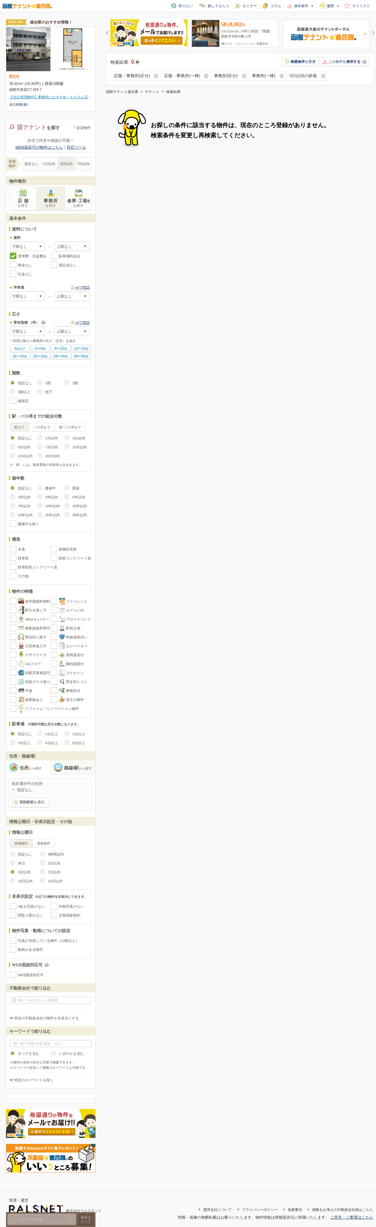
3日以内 (66, 164)
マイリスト (361, 6)
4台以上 (51, 743)
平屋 (28, 691)
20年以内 (25, 515)
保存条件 (301, 6)
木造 (21, 549)
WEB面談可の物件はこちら (39, 147)
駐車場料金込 (69, 256)
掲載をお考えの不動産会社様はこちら (342, 1210)
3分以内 (78, 438)
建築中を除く (28, 524)
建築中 (50, 488)
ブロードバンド (78, 619)
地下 (48, 392)
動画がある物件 (30, 949)
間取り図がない (30, 915)
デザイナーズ (36, 655)
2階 (75, 383)
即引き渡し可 (36, 610)
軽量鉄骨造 (68, 549)
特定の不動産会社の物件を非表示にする (46, 1018)
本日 (21, 863)
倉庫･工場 (78, 202)
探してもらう (218, 6)
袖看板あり (34, 700)
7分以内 (51, 447)
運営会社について (217, 1210)
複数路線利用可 (37, 628)
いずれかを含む (71, 1053)
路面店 (23, 401)
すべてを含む (28, 1053)
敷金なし (25, 265)
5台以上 (78, 743)
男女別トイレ (76, 682)
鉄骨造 (23, 558)
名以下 (19, 348)
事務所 (51, 202)
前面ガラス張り (37, 682)
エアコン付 (75, 610)
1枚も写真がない (31, 906)
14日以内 (55, 881)
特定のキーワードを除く (34, 1080)
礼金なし (25, 274)
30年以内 (79, 515)
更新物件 (43, 843)
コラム (275, 6)
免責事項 (295, 1210)
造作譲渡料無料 (37, 601)
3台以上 (24, 743)
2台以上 (78, 734)
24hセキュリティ (37, 619)
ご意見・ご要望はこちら (351, 1217)
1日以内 (49, 164)
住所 (31, 767)
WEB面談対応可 (31, 975)
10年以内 (52, 506)
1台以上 (51, 734)
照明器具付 (75, 655)
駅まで (19, 427)
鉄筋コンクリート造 (75, 558)
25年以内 (52, 515)
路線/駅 (78, 767)
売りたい (185, 6)
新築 (75, 488)
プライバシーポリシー (260, 1210)
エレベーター (76, 646)
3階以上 (24, 392)
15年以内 (79, 506)
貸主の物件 (75, 700)
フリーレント (76, 601)
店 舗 (23, 202)
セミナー (250, 6)
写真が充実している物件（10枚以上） (48, 941)
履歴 (330, 6)
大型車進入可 (36, 646)
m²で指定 (82, 287)
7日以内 (83, 164)
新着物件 (21, 843)
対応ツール (76, 147)
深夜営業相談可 (37, 673)
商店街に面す (36, 637)
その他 (23, 576)
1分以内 (51, 438)
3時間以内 (56, 854)
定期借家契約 (69, 915)
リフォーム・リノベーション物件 (52, 708)
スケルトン (75, 673)
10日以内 (25, 881)
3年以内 (51, 497)
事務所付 (73, 691)
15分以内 (25, 456)
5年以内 (78, 497)
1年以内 (24, 497)
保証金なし (68, 265)
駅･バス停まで (70, 427)
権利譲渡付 (75, 664)
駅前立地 (73, 628)
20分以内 (52, 456)
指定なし (31, 164)
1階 (47, 383)
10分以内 (79, 447)
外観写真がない (71, 906)
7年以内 (24, 506)
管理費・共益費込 (32, 256)
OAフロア (33, 664)
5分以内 (24, 447)
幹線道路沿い (76, 637)
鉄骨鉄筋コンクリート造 (37, 567)
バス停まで (42, 427)
